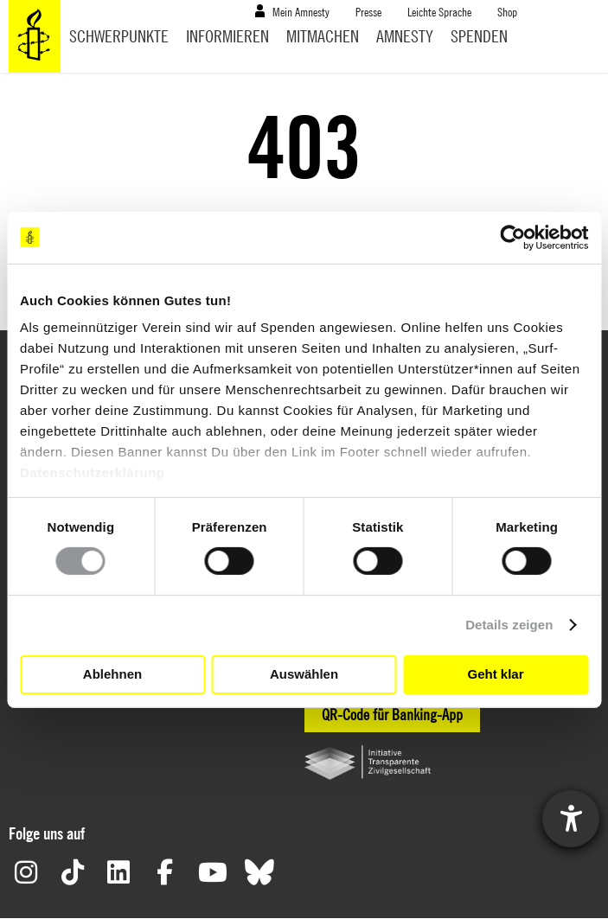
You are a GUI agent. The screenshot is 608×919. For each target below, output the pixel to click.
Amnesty (404, 36)
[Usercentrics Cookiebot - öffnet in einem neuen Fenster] (512, 237)
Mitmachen (322, 36)
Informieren (227, 36)
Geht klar (495, 674)
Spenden (479, 36)
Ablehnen (112, 674)
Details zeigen (509, 624)
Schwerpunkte (119, 36)
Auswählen (304, 674)
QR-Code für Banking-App (392, 714)
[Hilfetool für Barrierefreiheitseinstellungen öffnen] (570, 818)
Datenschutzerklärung (92, 472)
